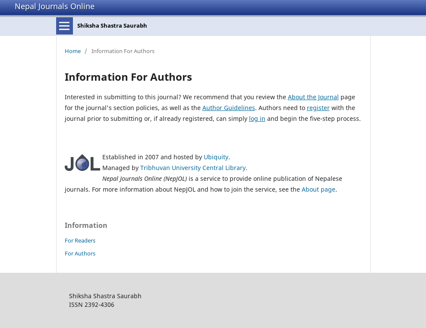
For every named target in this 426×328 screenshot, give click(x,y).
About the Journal (313, 97)
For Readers (80, 240)
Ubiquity (216, 157)
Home (73, 51)
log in (257, 118)
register (318, 108)
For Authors (80, 253)
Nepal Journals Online (55, 6)
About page (318, 189)
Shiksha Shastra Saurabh (112, 25)
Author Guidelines (228, 108)
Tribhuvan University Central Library (193, 168)
